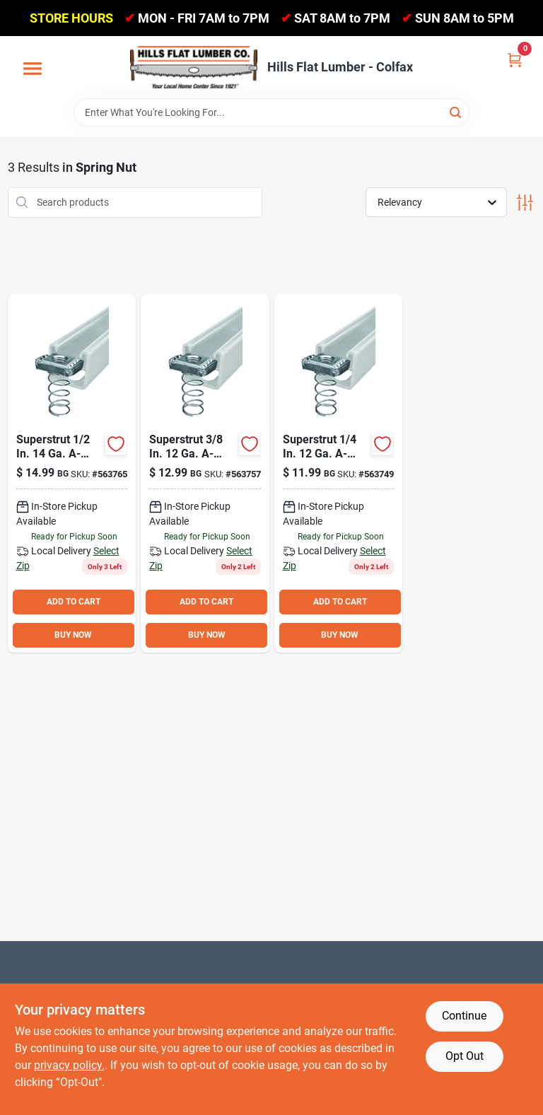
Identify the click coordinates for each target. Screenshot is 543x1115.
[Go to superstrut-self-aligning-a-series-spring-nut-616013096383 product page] (72, 473)
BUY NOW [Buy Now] (73, 635)
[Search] (456, 111)
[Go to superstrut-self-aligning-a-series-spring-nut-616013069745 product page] (205, 473)
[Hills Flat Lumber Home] (193, 67)
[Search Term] (271, 112)
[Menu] (32, 69)
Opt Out (464, 1056)
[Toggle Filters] (525, 202)
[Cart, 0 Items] (515, 59)
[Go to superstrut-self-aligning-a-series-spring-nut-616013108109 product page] (338, 473)
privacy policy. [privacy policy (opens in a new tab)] (69, 1065)
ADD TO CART (73, 602)
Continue (464, 1015)
